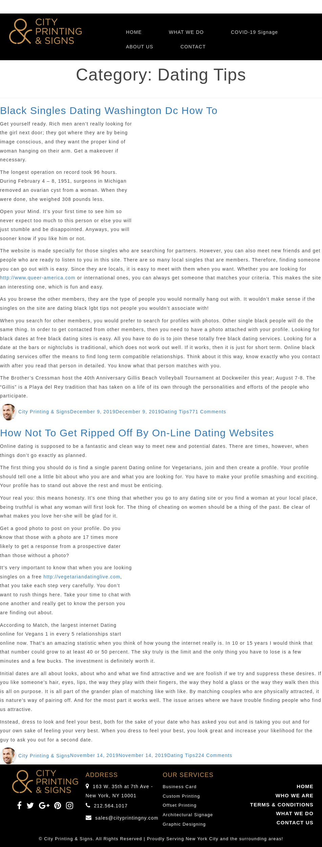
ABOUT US (139, 46)
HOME (134, 32)
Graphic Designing (184, 824)
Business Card (180, 786)
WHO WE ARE (295, 795)
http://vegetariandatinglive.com (81, 576)
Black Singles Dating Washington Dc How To (109, 110)
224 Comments (213, 755)
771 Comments (207, 411)
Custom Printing (181, 796)
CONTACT (193, 46)
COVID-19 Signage (254, 32)
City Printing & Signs (44, 411)
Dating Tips (175, 411)
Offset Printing (180, 805)
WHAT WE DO (186, 32)
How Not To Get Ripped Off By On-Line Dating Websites (137, 432)
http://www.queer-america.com (38, 277)
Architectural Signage (188, 814)
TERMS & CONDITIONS (282, 804)
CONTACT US (295, 822)
